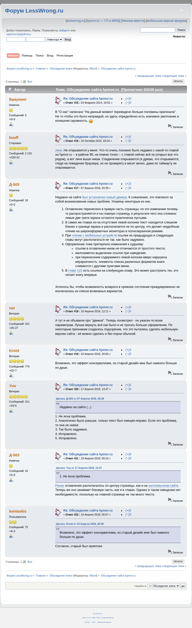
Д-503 (14, 184)
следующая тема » (174, 75)
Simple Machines (107, 617)
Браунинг (18, 99)
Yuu (12, 386)
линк (58, 150)
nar (12, 308)
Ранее (59, 485)
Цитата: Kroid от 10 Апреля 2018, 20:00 (80, 524)
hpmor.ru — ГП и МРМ (103, 21)
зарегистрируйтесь (18, 34)
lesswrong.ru (75, 21)
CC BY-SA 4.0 (98, 613)
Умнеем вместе (133, 21)
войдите (64, 30)
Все (29, 81)
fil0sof (93, 68)
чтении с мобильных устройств (94, 235)
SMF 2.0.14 (86, 617)
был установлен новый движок (104, 197)
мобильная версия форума (166, 21)
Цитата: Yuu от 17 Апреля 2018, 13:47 (79, 468)
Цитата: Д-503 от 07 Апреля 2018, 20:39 (80, 398)
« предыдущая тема (148, 75)
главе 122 (75, 270)
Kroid (14, 350)
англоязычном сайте (163, 485)
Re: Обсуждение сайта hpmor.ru (88, 98)
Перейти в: (140, 586)
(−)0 (128, 102)
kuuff (13, 137)
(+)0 (128, 98)
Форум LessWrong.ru (34, 11)
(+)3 (128, 183)
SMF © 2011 (96, 617)
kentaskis (17, 511)
